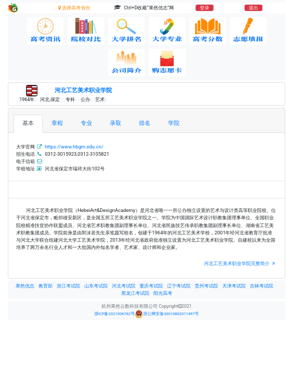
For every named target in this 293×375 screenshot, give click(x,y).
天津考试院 (234, 286)
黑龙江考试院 (135, 293)
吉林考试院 (261, 286)
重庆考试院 (151, 286)
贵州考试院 (206, 286)
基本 (28, 123)
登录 (204, 7)
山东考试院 (96, 286)
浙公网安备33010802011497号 (167, 314)
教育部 (46, 286)
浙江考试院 (68, 286)
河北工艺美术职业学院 (83, 90)
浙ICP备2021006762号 (114, 313)
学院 (174, 123)
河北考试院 (123, 286)
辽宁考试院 (178, 286)
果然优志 (25, 286)
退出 (253, 7)
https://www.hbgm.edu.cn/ (74, 146)
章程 (57, 123)
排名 (144, 123)
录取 (115, 123)
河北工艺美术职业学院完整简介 (240, 263)
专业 (86, 123)
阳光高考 (163, 293)
